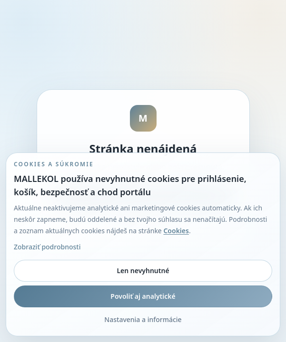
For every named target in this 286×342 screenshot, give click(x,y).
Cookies (176, 230)
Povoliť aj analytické (142, 296)
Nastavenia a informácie (142, 319)
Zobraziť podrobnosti (47, 246)
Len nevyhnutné (143, 270)
